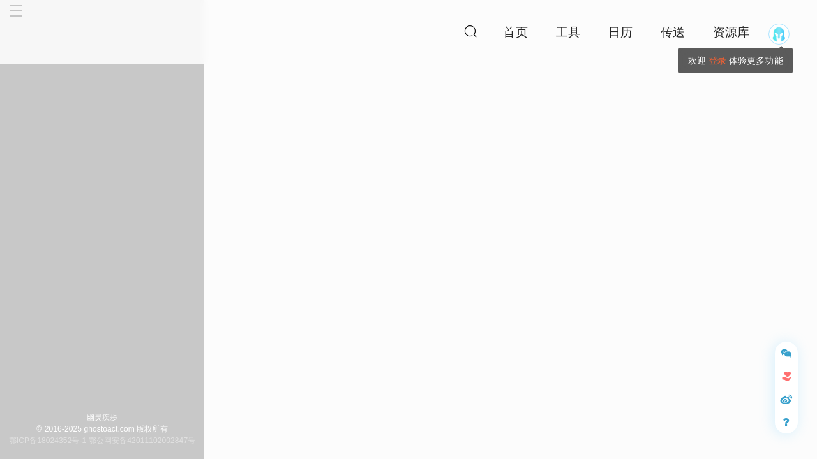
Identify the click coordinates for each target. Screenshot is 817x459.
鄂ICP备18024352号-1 (48, 440)
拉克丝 (738, 147)
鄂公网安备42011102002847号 (142, 440)
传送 (673, 32)
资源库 (731, 32)
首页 (515, 32)
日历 (620, 32)
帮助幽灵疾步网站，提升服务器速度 (693, 225)
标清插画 (344, 317)
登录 (717, 60)
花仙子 (281, 266)
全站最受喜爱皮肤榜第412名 (707, 92)
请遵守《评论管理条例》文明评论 (704, 437)
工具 (568, 32)
